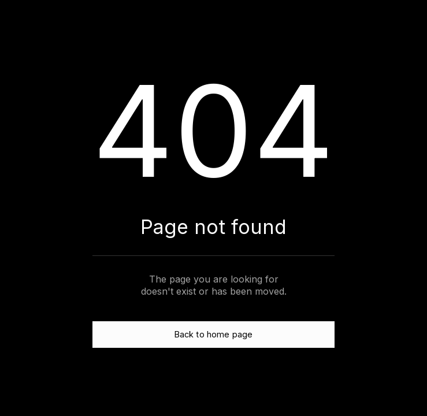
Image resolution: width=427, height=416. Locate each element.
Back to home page (213, 334)
